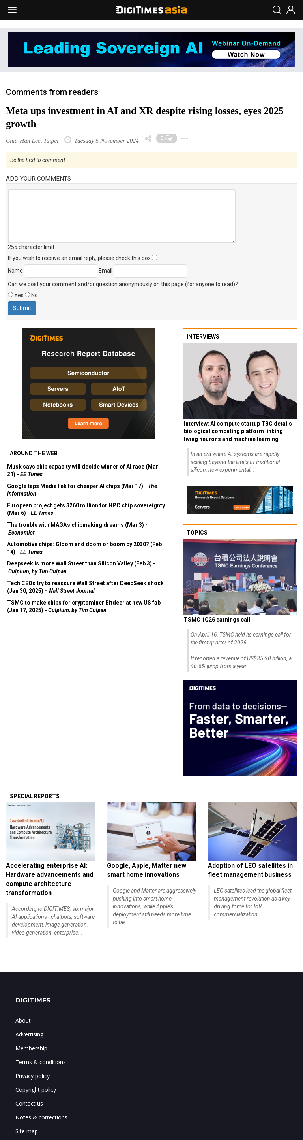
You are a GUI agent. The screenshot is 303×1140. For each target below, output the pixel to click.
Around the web (34, 453)
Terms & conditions (40, 1062)
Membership (31, 1048)
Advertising (29, 1034)
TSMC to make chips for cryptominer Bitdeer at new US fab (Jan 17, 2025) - (84, 606)
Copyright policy (35, 1089)
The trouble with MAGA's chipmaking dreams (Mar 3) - (77, 529)
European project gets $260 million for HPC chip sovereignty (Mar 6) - (86, 509)
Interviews (203, 337)
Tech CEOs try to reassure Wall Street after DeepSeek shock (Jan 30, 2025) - (85, 587)
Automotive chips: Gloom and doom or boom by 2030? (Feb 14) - (84, 548)
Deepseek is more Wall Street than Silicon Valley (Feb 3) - (81, 567)
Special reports (35, 796)
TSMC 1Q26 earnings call (217, 619)
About (23, 1020)
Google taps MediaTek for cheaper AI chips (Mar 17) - (82, 490)
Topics (197, 532)
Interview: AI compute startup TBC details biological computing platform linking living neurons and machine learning (238, 431)
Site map (26, 1131)
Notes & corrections (41, 1117)
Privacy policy (32, 1076)
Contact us (29, 1103)
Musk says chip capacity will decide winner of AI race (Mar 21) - (82, 471)
